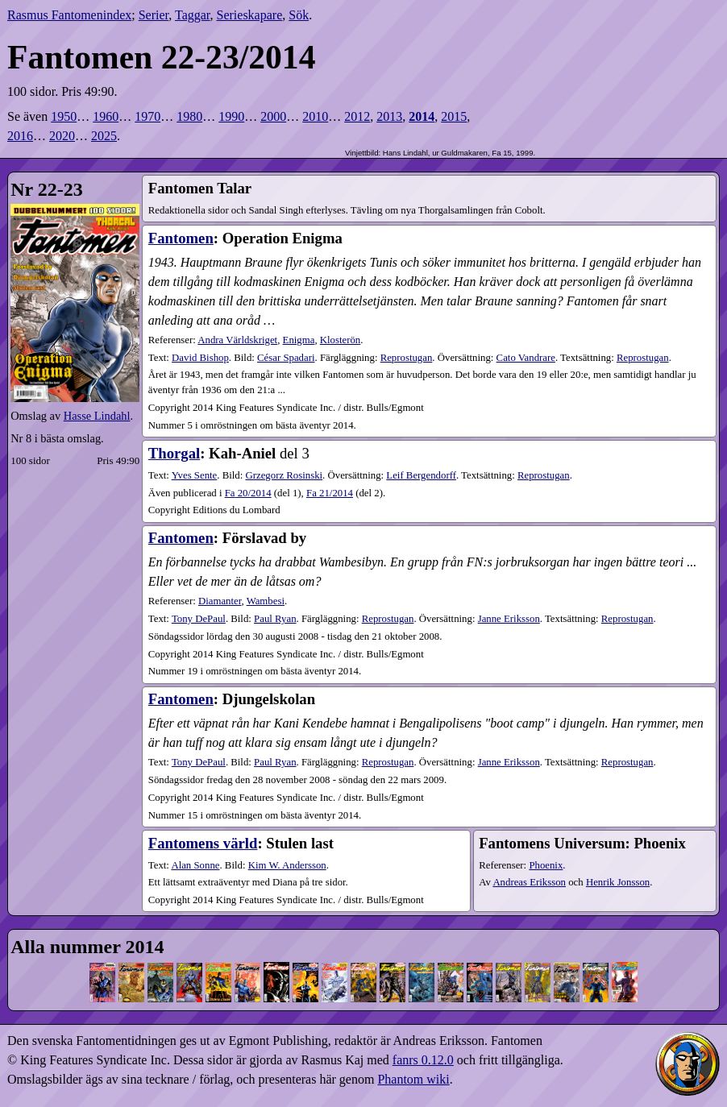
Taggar (192, 15)
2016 (20, 136)
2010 (315, 116)
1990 (231, 116)
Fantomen (181, 238)
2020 (62, 136)
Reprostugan (406, 357)
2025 (104, 136)
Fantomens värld (203, 843)
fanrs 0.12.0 (423, 1060)
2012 (357, 116)
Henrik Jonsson (618, 882)
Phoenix (546, 865)
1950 (64, 116)
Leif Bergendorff (421, 475)
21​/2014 (329, 493)
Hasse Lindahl (97, 415)
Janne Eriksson (509, 618)
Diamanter (220, 601)
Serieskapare (250, 15)
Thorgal (174, 453)
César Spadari (285, 357)
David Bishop (200, 357)
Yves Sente (195, 475)
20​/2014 (248, 493)
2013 (389, 116)
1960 (105, 116)
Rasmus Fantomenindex (69, 15)
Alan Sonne (195, 865)
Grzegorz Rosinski (283, 475)
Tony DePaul (199, 618)
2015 (454, 116)
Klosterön (340, 340)
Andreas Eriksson (529, 882)
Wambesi (266, 601)
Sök (299, 15)
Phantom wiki (413, 1079)
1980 (189, 116)
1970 (147, 116)
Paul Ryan (275, 618)
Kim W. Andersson (287, 865)
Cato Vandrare (525, 357)
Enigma (299, 340)
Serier (154, 15)
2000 (273, 116)
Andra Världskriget (237, 340)
